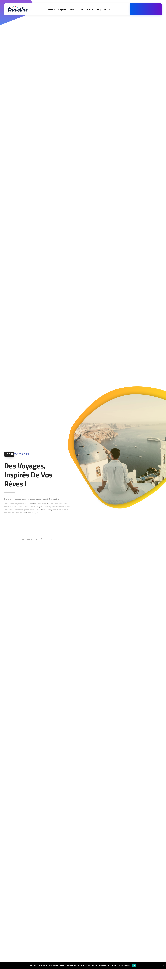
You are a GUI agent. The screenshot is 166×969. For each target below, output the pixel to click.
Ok (134, 965)
